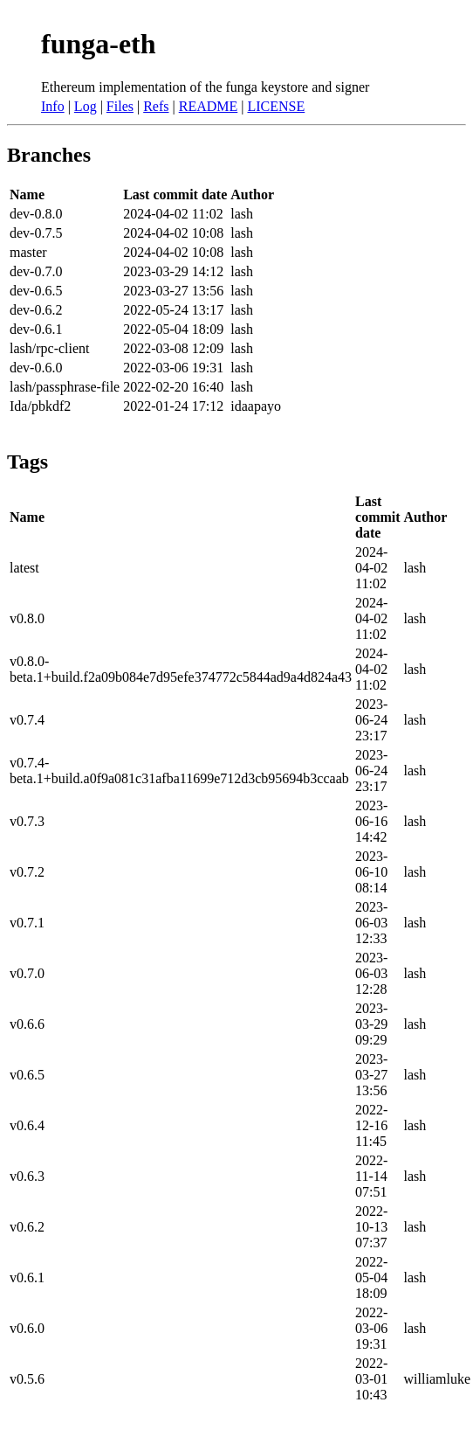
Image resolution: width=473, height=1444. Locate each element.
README (208, 106)
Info (53, 106)
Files (120, 106)
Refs (155, 106)
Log (85, 106)
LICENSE (276, 106)
